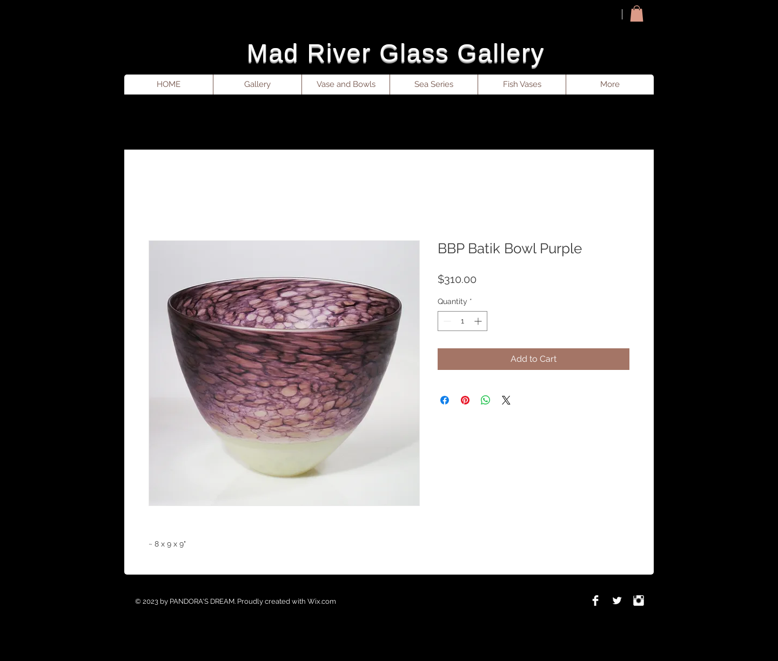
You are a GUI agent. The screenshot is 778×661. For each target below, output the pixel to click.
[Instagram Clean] (638, 600)
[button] (636, 13)
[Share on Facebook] (444, 400)
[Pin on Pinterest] (465, 400)
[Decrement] (446, 321)
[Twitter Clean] (617, 600)
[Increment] (479, 321)
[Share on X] (506, 400)
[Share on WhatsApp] (485, 400)
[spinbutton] (462, 321)
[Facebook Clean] (595, 600)
